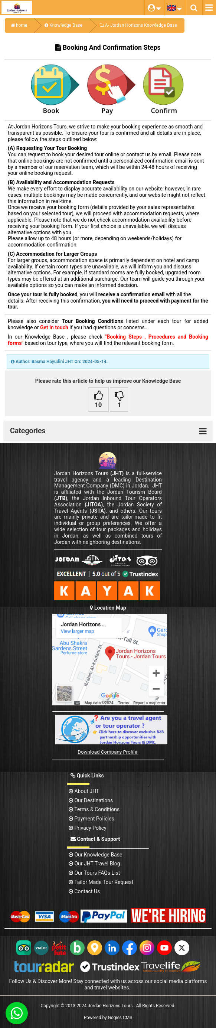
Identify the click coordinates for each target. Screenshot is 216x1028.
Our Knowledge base (95, 855)
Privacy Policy (88, 828)
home (19, 25)
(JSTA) (97, 511)
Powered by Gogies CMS (108, 1017)
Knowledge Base (63, 25)
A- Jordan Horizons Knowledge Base (138, 25)
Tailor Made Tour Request (101, 882)
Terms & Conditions (94, 809)
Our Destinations (91, 800)
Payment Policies (91, 819)
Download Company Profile (108, 752)
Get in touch (54, 327)
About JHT (84, 791)
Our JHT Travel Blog (94, 864)
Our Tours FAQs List (94, 873)
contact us (84, 891)
